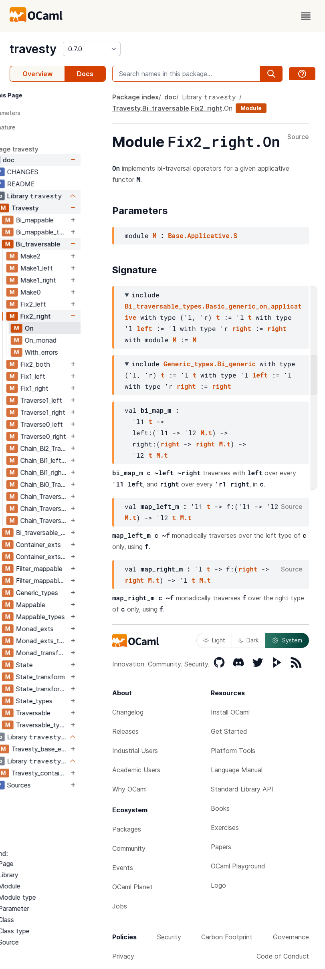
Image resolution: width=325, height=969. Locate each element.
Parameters (30, 112)
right (241, 328)
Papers (221, 847)
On (54, 328)
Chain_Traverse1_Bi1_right (70, 521)
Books (220, 808)
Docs (85, 74)
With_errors (66, 352)
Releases (125, 731)
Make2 (56, 256)
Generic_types (62, 593)
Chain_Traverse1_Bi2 (70, 497)
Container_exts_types (67, 557)
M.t (206, 432)
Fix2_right (61, 316)
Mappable (56, 605)
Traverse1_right (68, 412)
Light (214, 640)
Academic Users (136, 770)
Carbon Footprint (226, 937)
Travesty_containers (65, 773)
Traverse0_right (68, 436)
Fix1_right (60, 388)
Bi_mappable (60, 220)
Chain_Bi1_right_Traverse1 (70, 472)
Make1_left (62, 268)
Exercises (225, 828)
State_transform (65, 677)
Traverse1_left (66, 400)
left (144, 328)
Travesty (50, 208)
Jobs (119, 906)
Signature (28, 127)
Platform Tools (233, 751)
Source (298, 137)
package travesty (37, 149)
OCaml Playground (238, 866)
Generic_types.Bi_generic (210, 363)
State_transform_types (67, 689)
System (287, 640)
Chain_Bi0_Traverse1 (70, 484)
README (46, 184)
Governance (291, 937)
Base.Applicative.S (202, 235)
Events (122, 868)
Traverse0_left (67, 424)
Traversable (58, 713)
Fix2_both (60, 364)
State (49, 665)
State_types (59, 701)
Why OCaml (129, 789)
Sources (44, 785)
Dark (248, 640)
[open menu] (305, 16)
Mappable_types (65, 617)
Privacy (123, 956)
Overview (37, 74)
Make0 (56, 292)
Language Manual (236, 770)
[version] (92, 49)
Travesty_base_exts (65, 749)
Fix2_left (58, 304)
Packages (126, 829)
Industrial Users (135, 751)
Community (128, 848)
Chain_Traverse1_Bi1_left (70, 509)
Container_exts (63, 545)
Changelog (127, 712)
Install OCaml (230, 712)
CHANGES (48, 172)
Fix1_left (58, 376)
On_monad (66, 340)
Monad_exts (60, 629)
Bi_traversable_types (67, 533)
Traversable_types (67, 725)
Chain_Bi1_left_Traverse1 (70, 460)
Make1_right (63, 280)
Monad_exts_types (67, 641)
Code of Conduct (282, 956)
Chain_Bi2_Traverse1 (70, 448)
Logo (218, 885)
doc (34, 160)
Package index (135, 97)
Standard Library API (242, 789)
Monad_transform (67, 653)
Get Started (229, 731)
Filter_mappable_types (67, 581)
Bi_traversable (63, 244)
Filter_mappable (64, 569)
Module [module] (251, 108)
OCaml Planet (132, 887)
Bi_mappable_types (67, 232)
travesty (33, 49)
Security (169, 937)
